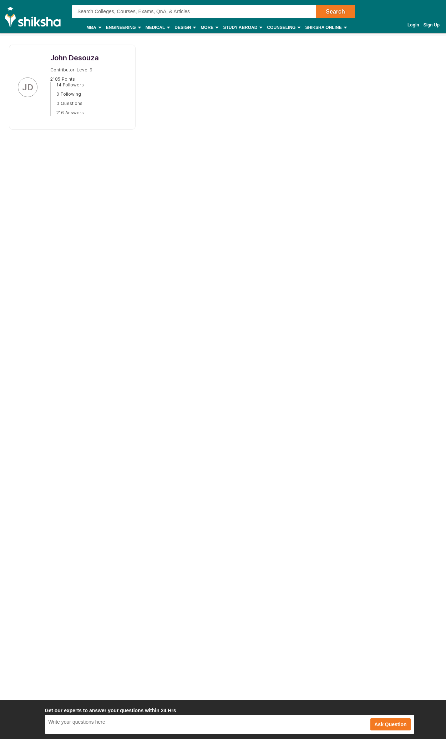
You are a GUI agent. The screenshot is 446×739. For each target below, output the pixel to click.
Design (184, 27)
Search (335, 12)
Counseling (283, 27)
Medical (157, 27)
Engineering (123, 27)
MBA (93, 27)
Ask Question (390, 724)
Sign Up (432, 24)
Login (413, 24)
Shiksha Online (325, 27)
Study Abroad (242, 27)
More (209, 27)
